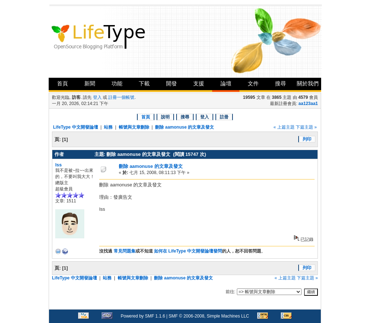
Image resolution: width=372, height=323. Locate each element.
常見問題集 (125, 251)
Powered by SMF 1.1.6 (143, 316)
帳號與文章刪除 (134, 127)
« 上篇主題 (284, 127)
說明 (165, 117)
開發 (171, 83)
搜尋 (280, 83)
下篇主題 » (306, 127)
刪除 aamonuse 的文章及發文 (184, 127)
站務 (108, 127)
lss (58, 164)
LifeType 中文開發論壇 (75, 127)
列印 (307, 139)
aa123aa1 (308, 103)
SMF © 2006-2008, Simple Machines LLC (209, 316)
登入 (97, 97)
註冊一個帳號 (121, 97)
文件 (253, 83)
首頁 (62, 83)
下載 (144, 83)
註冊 (224, 117)
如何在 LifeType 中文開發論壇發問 (188, 251)
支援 (198, 83)
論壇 (226, 83)
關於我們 (308, 83)
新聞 (89, 83)
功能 (117, 83)
